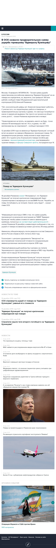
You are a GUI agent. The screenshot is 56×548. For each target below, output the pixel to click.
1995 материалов (8, 527)
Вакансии (31, 537)
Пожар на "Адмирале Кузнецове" (18, 186)
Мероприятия (6, 539)
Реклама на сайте (40, 537)
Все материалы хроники (12, 189)
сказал (21, 196)
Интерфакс (28, 28)
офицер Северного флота (27, 143)
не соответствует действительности (33, 222)
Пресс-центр (23, 537)
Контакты (4, 537)
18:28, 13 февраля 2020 (9, 36)
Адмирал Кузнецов (9, 272)
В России (5, 34)
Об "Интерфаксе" (13, 537)
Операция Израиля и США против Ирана (18, 524)
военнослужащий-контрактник (23, 140)
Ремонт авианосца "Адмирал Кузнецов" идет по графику (24, 49)
